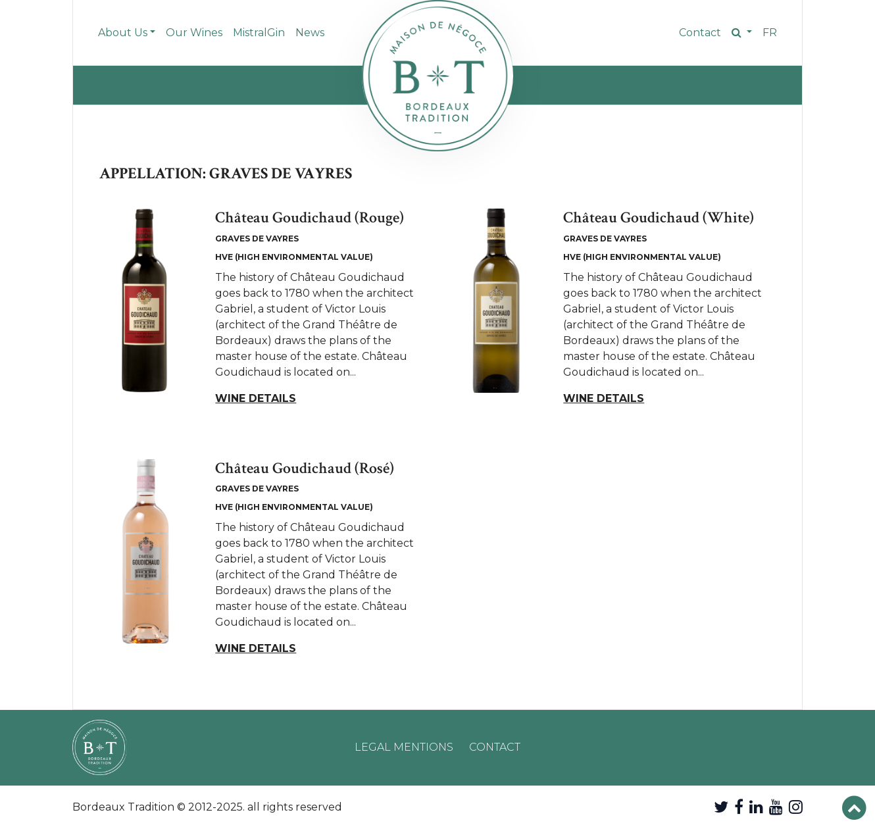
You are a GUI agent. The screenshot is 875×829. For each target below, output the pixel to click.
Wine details (255, 398)
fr (769, 32)
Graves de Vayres (257, 238)
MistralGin (259, 32)
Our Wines (194, 32)
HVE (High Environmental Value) (294, 257)
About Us (122, 32)
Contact (700, 32)
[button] (741, 33)
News (309, 32)
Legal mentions (404, 747)
